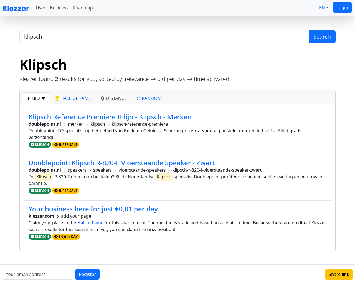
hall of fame (73, 98)
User (40, 8)
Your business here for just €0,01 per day (93, 208)
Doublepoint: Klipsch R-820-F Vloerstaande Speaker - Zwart (122, 162)
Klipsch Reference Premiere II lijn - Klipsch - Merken (110, 116)
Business (59, 8)
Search (322, 36)
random (148, 98)
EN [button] (322, 8)
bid (36, 98)
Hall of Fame (90, 223)
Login (342, 7)
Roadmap (83, 8)
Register (87, 274)
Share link (339, 274)
